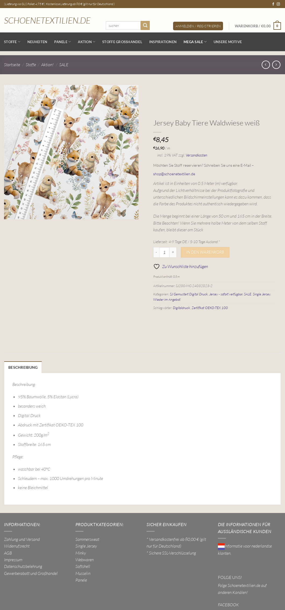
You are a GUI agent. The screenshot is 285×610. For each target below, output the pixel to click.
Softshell (82, 565)
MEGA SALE (195, 41)
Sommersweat (87, 538)
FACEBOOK (228, 604)
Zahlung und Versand (22, 538)
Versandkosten (196, 155)
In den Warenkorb (205, 252)
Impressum (13, 559)
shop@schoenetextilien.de (174, 174)
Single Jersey (261, 294)
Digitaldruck (181, 308)
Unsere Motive (228, 42)
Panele (62, 41)
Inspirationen (163, 42)
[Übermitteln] (145, 25)
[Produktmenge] (164, 252)
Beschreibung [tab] (21, 367)
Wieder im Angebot (166, 299)
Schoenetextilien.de (47, 20)
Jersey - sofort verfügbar (225, 294)
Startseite (12, 64)
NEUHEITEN (37, 42)
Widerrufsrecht (17, 545)
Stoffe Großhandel (122, 42)
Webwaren (84, 559)
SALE (63, 64)
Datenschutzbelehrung (23, 565)
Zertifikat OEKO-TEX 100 (210, 308)
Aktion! (47, 64)
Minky (80, 552)
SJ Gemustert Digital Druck (189, 294)
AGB (8, 552)
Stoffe (12, 41)
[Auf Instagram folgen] (278, 4)
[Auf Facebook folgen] (273, 4)
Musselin (82, 572)
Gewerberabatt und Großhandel (31, 572)
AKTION (86, 41)
